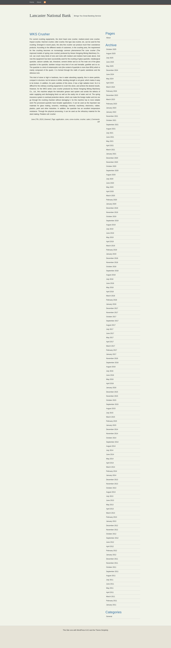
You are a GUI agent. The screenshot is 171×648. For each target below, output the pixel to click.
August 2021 (111, 129)
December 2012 (112, 526)
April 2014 (110, 463)
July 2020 (109, 179)
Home (32, 2)
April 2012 (110, 546)
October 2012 (111, 534)
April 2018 (110, 292)
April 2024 (110, 83)
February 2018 (111, 300)
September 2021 (112, 125)
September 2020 (112, 171)
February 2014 (111, 471)
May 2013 (110, 505)
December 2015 (112, 392)
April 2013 (110, 509)
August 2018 (111, 275)
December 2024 (112, 70)
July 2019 (109, 229)
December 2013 (112, 480)
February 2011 (111, 601)
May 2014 (110, 459)
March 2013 (110, 513)
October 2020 (111, 166)
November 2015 (112, 396)
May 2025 (110, 66)
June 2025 (110, 62)
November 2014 (112, 434)
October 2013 (111, 488)
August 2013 (111, 492)
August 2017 (111, 325)
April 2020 (110, 191)
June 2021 (110, 137)
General (47, 119)
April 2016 (110, 383)
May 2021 (110, 141)
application (60, 119)
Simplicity (104, 630)
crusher (82, 119)
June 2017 (110, 333)
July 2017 (109, 329)
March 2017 (110, 346)
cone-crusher (74, 119)
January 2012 (111, 555)
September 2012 (112, 538)
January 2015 (111, 425)
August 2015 (111, 408)
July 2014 (109, 450)
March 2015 (110, 417)
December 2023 (112, 95)
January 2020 (111, 204)
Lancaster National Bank (50, 15)
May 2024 (110, 79)
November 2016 (112, 358)
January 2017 (111, 354)
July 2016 (109, 371)
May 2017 (110, 338)
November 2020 (112, 162)
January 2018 (111, 304)
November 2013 (112, 484)
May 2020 (110, 187)
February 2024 (111, 91)
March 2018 (110, 296)
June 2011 (110, 584)
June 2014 (110, 454)
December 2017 (112, 308)
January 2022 (111, 112)
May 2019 (110, 237)
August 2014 (111, 446)
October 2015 (111, 400)
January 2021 (111, 154)
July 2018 (109, 279)
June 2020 (110, 183)
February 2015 (111, 421)
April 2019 (110, 242)
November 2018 (112, 262)
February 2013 (111, 517)
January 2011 (111, 605)
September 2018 (112, 271)
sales (88, 119)
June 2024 (110, 74)
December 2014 (112, 429)
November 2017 (112, 312)
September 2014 (112, 442)
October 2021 (111, 120)
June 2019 (110, 233)
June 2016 (110, 375)
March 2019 (110, 246)
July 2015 (109, 413)
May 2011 (110, 588)
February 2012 (111, 551)
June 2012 (110, 542)
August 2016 (111, 367)
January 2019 (111, 254)
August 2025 (111, 54)
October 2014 (111, 438)
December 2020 (112, 158)
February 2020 (111, 200)
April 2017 (110, 342)
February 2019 (111, 250)
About (39, 2)
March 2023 (110, 99)
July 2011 (109, 580)
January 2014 (111, 475)
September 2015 (112, 404)
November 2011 (112, 563)
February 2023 (111, 104)
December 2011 (112, 559)
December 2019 (112, 208)
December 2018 (112, 258)
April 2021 (110, 146)
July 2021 (109, 133)
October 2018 (111, 267)
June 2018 (110, 283)
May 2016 (110, 379)
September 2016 (112, 363)
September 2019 (112, 221)
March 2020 (110, 196)
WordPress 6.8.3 (83, 630)
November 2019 (112, 212)
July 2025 (109, 58)
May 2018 (110, 287)
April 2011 (110, 592)
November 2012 (112, 530)
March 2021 (110, 150)
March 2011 (110, 597)
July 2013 (109, 496)
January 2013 (111, 521)
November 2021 (112, 116)
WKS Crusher (40, 34)
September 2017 (112, 321)
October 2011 (111, 567)
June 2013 (110, 500)
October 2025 (111, 49)
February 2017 (111, 350)
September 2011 (112, 571)
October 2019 (111, 216)
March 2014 (110, 467)
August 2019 (111, 225)
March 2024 (110, 87)
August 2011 (111, 576)
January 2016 (111, 388)
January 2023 (111, 108)
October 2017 (111, 317)
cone (67, 119)
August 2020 (111, 175)
